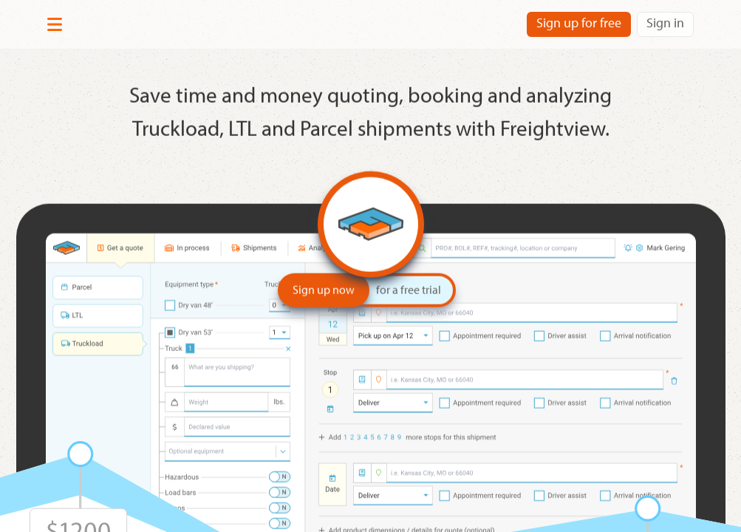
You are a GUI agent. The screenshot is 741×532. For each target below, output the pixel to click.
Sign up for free (578, 22)
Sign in (665, 22)
